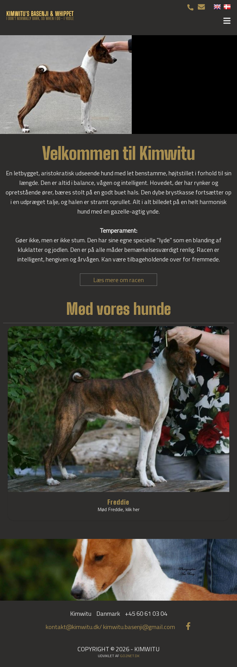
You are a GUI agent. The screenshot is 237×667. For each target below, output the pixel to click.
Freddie (118, 502)
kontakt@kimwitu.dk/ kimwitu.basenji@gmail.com (110, 627)
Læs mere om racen (118, 280)
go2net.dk (129, 656)
